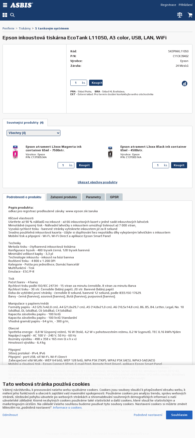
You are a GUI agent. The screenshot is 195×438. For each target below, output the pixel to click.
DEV (23, 5)
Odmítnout (10, 415)
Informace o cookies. (68, 407)
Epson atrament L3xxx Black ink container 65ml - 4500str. (153, 148)
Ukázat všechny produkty (97, 182)
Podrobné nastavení (148, 415)
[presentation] (24, 197)
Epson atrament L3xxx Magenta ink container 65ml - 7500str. (54, 148)
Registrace (168, 5)
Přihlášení (185, 5)
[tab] (24, 197)
